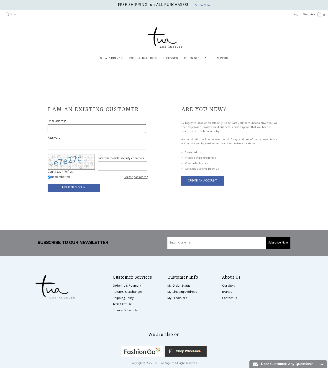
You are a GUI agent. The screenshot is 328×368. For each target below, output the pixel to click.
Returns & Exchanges (128, 292)
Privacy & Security (125, 310)
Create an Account (202, 180)
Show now (202, 5)
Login (296, 14)
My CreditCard (177, 298)
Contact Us (229, 298)
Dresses (170, 58)
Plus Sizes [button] (194, 58)
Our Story (229, 285)
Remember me (61, 177)
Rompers (220, 58)
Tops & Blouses (143, 58)
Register (309, 14)
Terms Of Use (122, 304)
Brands (227, 292)
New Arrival (111, 58)
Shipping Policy (123, 298)
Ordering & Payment (127, 285)
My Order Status (178, 285)
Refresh (69, 172)
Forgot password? (136, 177)
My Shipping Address (182, 292)
